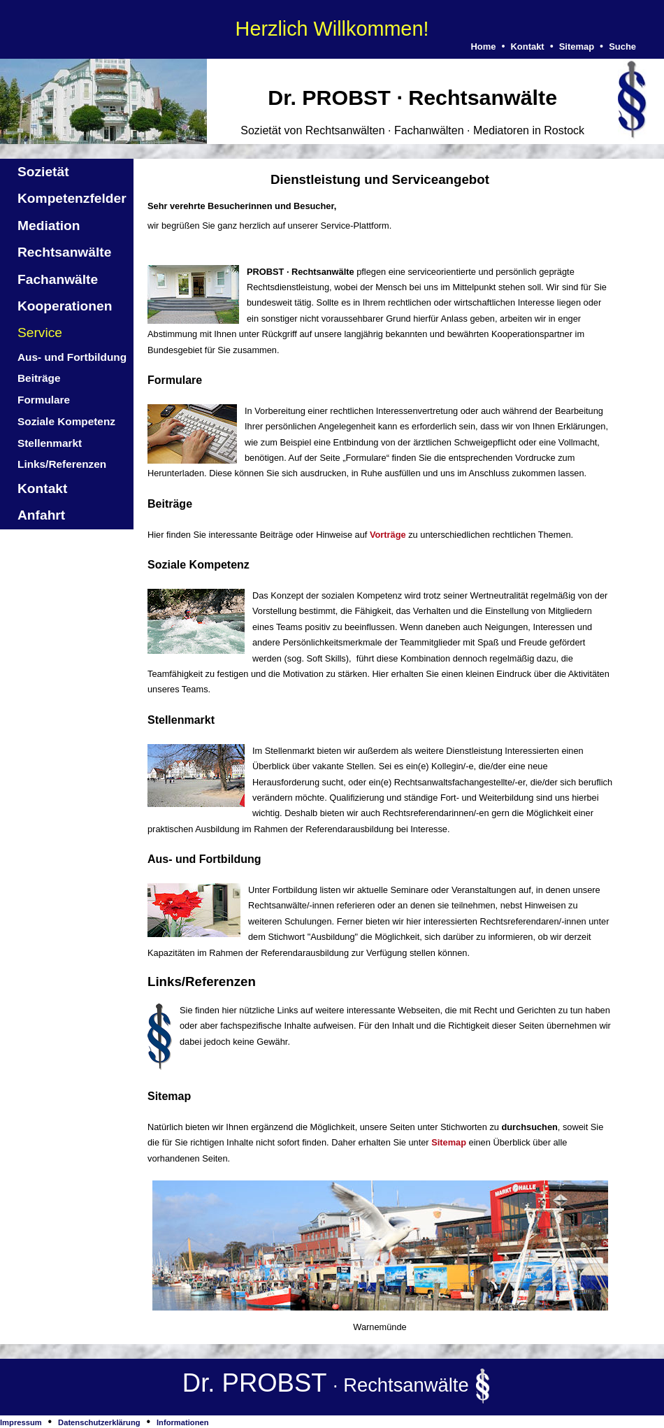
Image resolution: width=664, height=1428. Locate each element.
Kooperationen (64, 306)
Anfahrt (41, 515)
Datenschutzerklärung (99, 1422)
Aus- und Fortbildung (72, 357)
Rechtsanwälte (64, 252)
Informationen (183, 1422)
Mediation (48, 225)
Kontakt (527, 46)
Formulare (43, 400)
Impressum (21, 1422)
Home (483, 46)
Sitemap (576, 46)
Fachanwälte (57, 279)
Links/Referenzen (61, 464)
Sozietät (43, 171)
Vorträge (388, 534)
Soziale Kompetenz (66, 421)
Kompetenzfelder (72, 198)
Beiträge (38, 378)
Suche (622, 46)
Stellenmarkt (49, 443)
